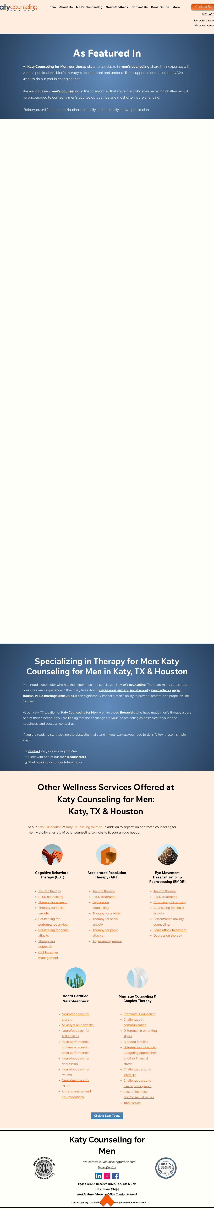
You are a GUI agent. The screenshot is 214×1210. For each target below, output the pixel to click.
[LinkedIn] (98, 1176)
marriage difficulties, (59, 696)
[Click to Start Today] (107, 1115)
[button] (175, 7)
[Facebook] (115, 1176)
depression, (108, 690)
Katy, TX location (44, 712)
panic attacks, (161, 690)
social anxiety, (140, 690)
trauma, (28, 696)
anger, (176, 690)
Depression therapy (167, 935)
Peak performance (75, 1042)
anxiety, (123, 690)
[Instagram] (107, 1176)
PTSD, (39, 696)
